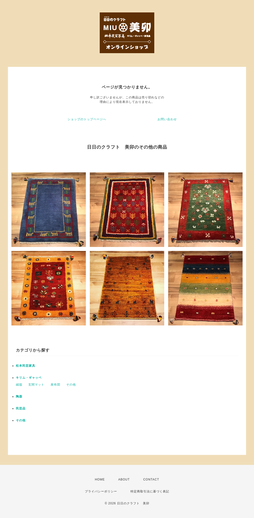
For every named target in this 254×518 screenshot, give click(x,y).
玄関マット (36, 384)
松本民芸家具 (25, 365)
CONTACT (151, 479)
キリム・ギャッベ (29, 377)
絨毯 (19, 384)
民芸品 (21, 408)
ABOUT (124, 479)
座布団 (55, 384)
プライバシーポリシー (101, 491)
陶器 (19, 396)
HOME (100, 479)
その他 (71, 384)
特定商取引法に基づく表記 (149, 491)
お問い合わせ (167, 119)
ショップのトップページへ (86, 119)
